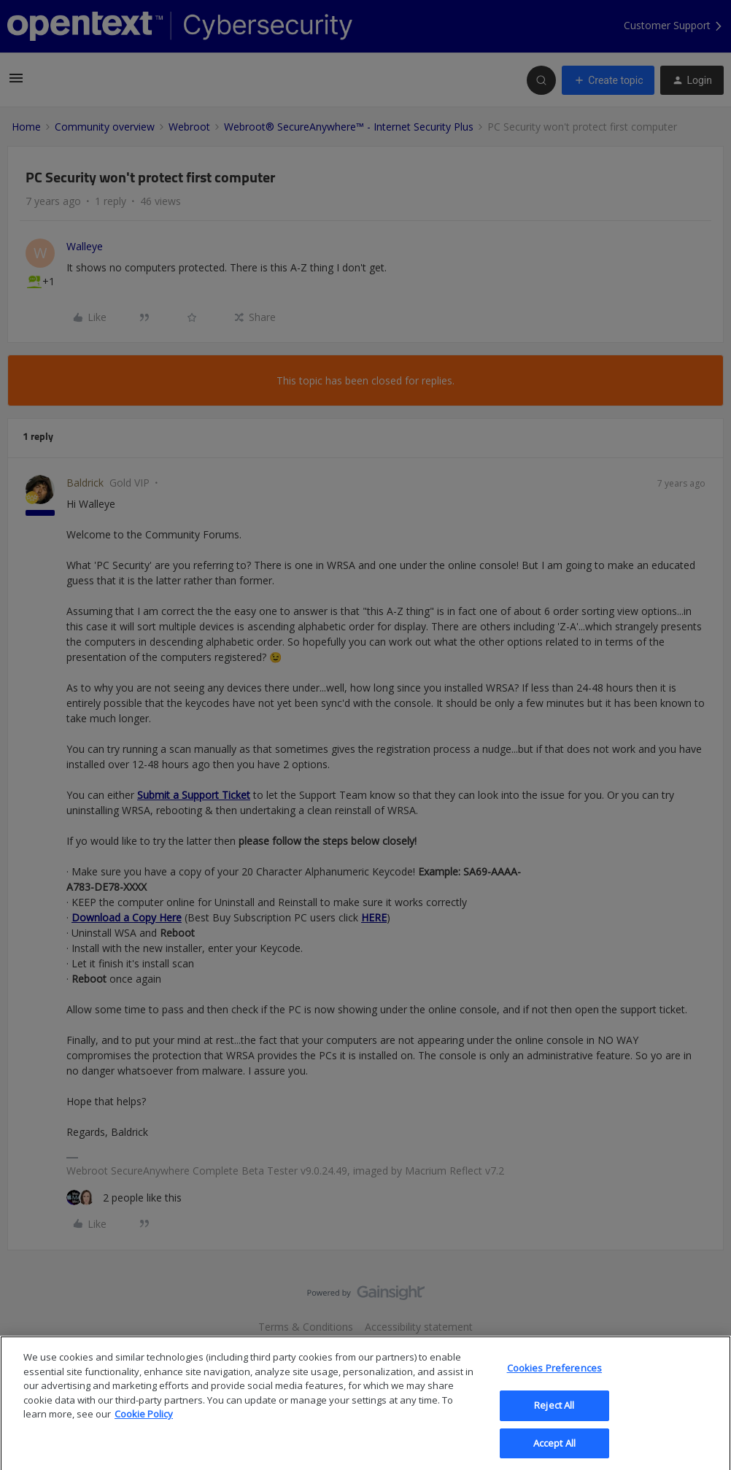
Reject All (554, 1416)
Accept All (554, 1454)
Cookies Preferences (554, 1379)
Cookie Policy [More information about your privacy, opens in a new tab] (144, 1425)
